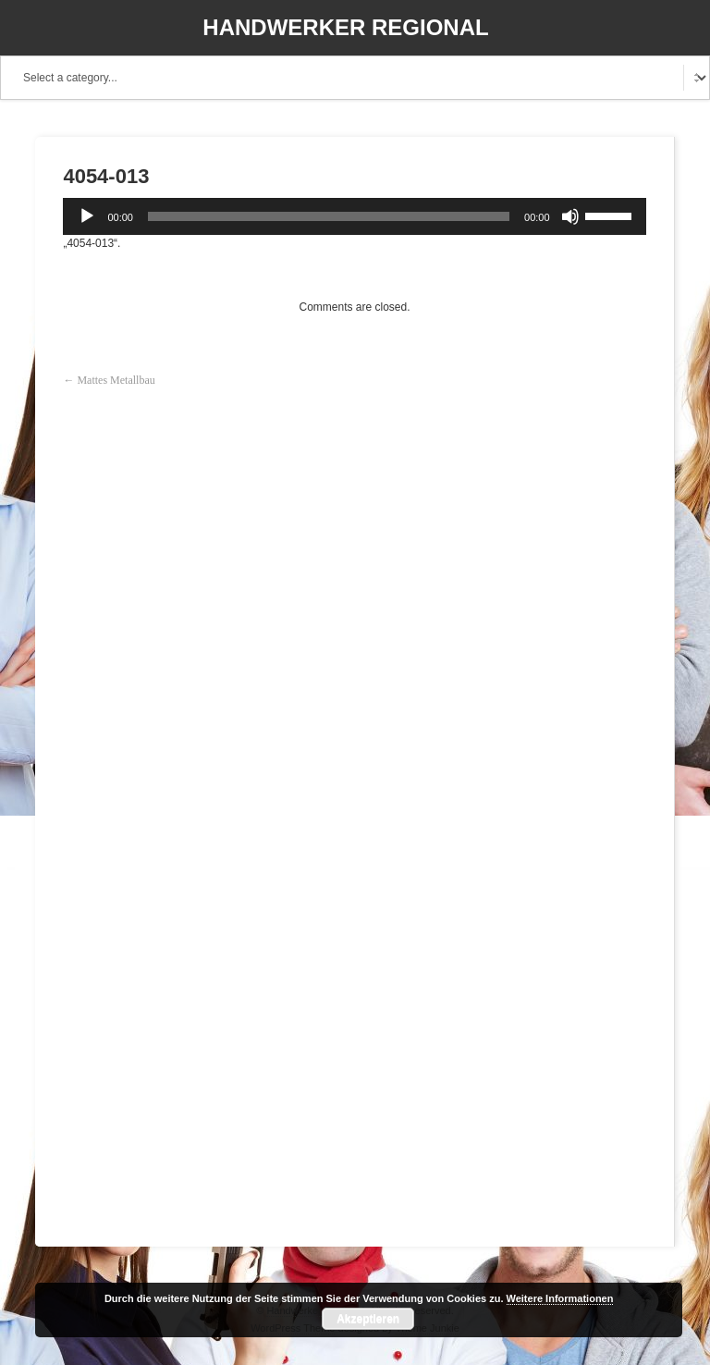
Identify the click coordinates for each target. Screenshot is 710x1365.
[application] (354, 216)
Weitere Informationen (560, 1298)
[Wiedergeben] (87, 216)
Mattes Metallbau (115, 380)
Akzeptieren (368, 1318)
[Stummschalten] (570, 216)
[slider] (328, 216)
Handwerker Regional (345, 27)
